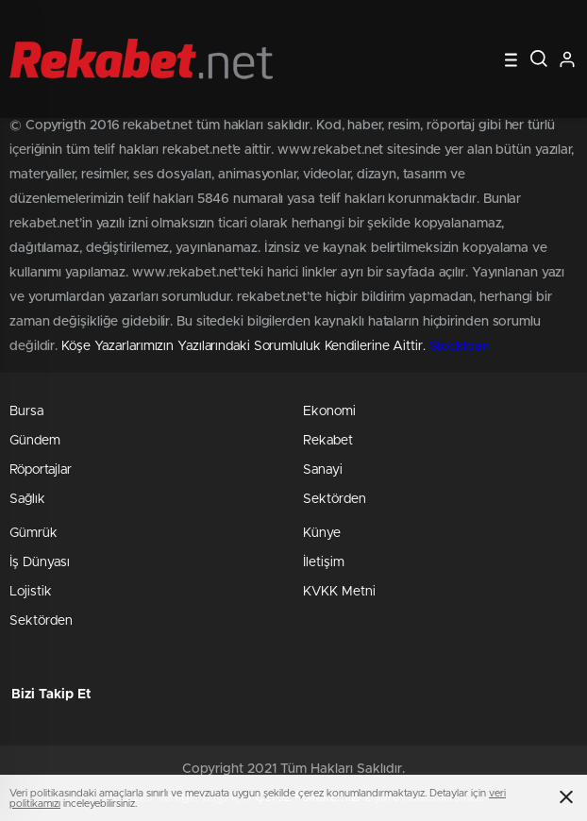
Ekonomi (329, 411)
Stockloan (459, 346)
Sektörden (334, 499)
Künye (322, 533)
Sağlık (27, 499)
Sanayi (323, 470)
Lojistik (30, 591)
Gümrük (33, 533)
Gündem (34, 440)
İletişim (323, 562)
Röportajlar (40, 470)
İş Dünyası (39, 562)
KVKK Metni (339, 591)
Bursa (26, 411)
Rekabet (328, 440)
